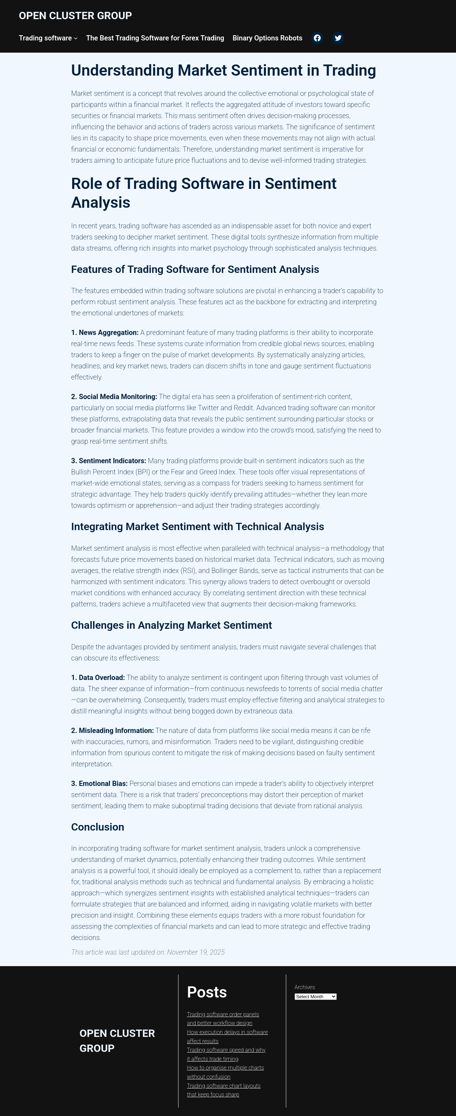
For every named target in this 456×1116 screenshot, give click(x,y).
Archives (305, 987)
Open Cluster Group (75, 15)
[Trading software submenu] (76, 38)
